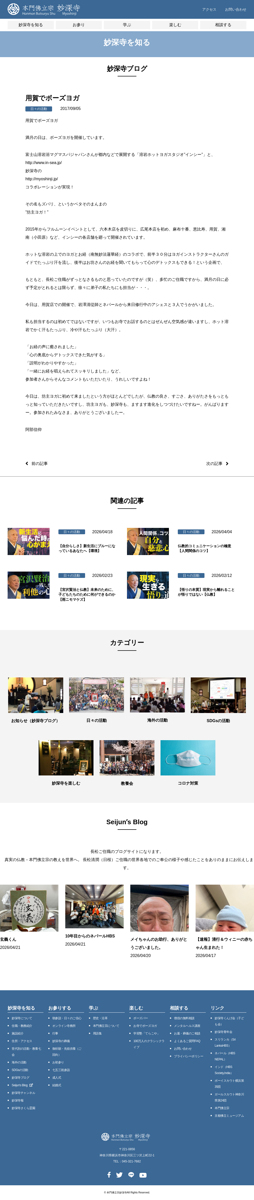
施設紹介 (17, 1033)
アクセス (209, 9)
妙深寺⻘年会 (223, 1032)
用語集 (97, 1033)
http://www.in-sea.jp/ (43, 162)
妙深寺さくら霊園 (23, 1108)
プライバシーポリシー (188, 1056)
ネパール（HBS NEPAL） (225, 1056)
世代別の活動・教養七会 (26, 1052)
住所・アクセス (22, 1041)
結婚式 (56, 1085)
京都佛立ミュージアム (229, 1115)
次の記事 (214, 463)
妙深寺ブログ (20, 1077)
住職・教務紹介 (22, 1026)
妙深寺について (22, 1018)
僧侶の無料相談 (184, 1018)
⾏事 (55, 1033)
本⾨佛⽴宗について (106, 1026)
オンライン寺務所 (64, 1026)
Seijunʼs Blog (22, 1085)
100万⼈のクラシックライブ (148, 1044)
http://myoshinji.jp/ (41, 179)
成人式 (56, 1077)
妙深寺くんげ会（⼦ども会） (229, 1021)
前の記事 (39, 463)
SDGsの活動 (20, 1070)
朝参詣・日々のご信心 (67, 1018)
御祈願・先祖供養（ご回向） (67, 1052)
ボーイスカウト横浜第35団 (229, 1084)
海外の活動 (19, 1062)
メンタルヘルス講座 (187, 1026)
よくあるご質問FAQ (187, 1041)
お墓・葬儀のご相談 (187, 1033)
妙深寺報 (17, 1100)
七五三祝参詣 (61, 1070)
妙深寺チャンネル (23, 1093)
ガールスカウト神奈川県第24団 (229, 1097)
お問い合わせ (235, 9)
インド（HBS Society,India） (224, 1070)
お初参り (58, 1062)
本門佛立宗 (222, 1108)
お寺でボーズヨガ (145, 1026)
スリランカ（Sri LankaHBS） (225, 1042)
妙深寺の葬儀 (61, 1041)
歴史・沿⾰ (100, 1018)
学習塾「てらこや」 (146, 1033)
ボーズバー (140, 1018)
